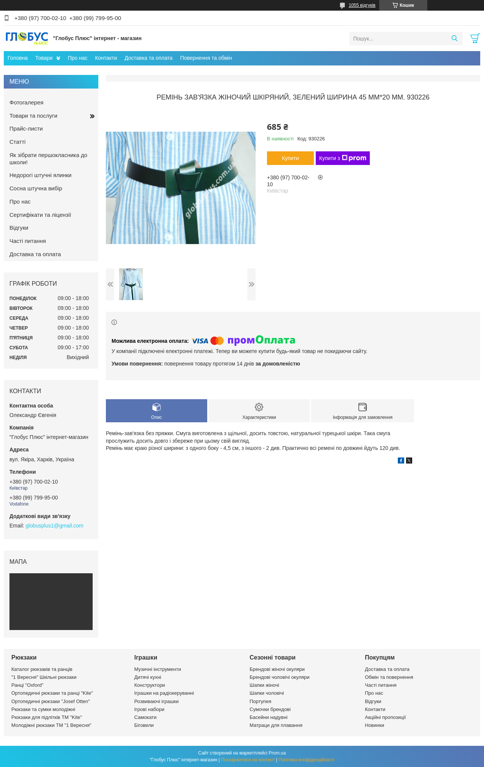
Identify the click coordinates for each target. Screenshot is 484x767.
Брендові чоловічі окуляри (280, 677)
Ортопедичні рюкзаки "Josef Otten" (50, 701)
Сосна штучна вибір (35, 188)
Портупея (260, 701)
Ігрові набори (149, 709)
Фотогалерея (26, 102)
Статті (17, 141)
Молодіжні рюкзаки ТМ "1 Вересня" (51, 725)
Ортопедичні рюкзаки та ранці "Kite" (52, 693)
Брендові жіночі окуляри (277, 669)
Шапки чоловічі (267, 693)
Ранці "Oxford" (27, 685)
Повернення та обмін (206, 58)
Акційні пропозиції (385, 717)
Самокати (145, 717)
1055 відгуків (362, 5)
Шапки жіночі (264, 685)
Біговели (144, 725)
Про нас (77, 58)
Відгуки (18, 227)
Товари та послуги (33, 115)
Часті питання (27, 241)
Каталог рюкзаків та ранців (42, 669)
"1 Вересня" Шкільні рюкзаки (43, 677)
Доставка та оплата (148, 58)
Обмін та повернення (389, 677)
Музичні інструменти (157, 669)
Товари (44, 58)
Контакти (106, 58)
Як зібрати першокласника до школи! (48, 158)
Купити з (342, 158)
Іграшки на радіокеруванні (164, 693)
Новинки (374, 725)
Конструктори (149, 685)
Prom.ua (277, 753)
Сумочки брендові (270, 709)
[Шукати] (454, 38)
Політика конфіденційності (307, 759)
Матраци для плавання (276, 725)
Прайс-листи (26, 128)
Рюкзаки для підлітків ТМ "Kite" (46, 717)
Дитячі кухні (147, 677)
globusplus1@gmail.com (55, 526)
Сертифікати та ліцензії (40, 215)
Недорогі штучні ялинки (40, 175)
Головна (18, 58)
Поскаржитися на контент (248, 759)
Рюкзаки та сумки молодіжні (43, 709)
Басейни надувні (268, 717)
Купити (290, 158)
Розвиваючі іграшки (156, 701)
